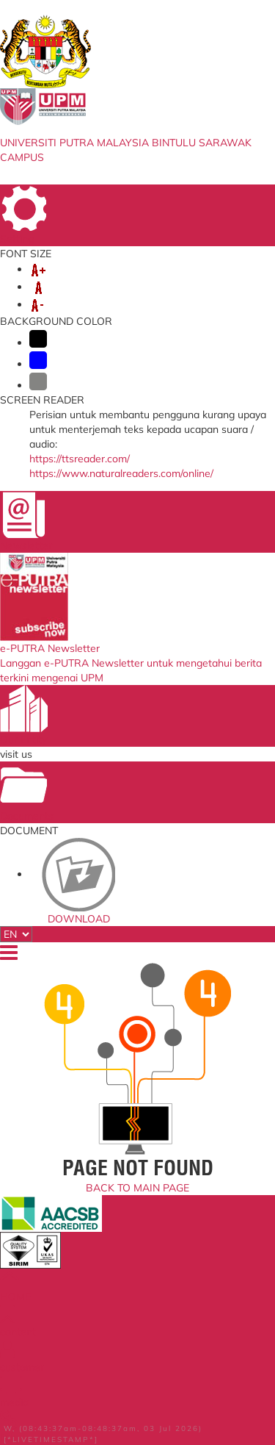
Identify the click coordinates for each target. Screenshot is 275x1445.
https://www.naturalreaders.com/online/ (121, 473)
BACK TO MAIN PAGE (137, 1187)
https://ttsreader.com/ (79, 458)
